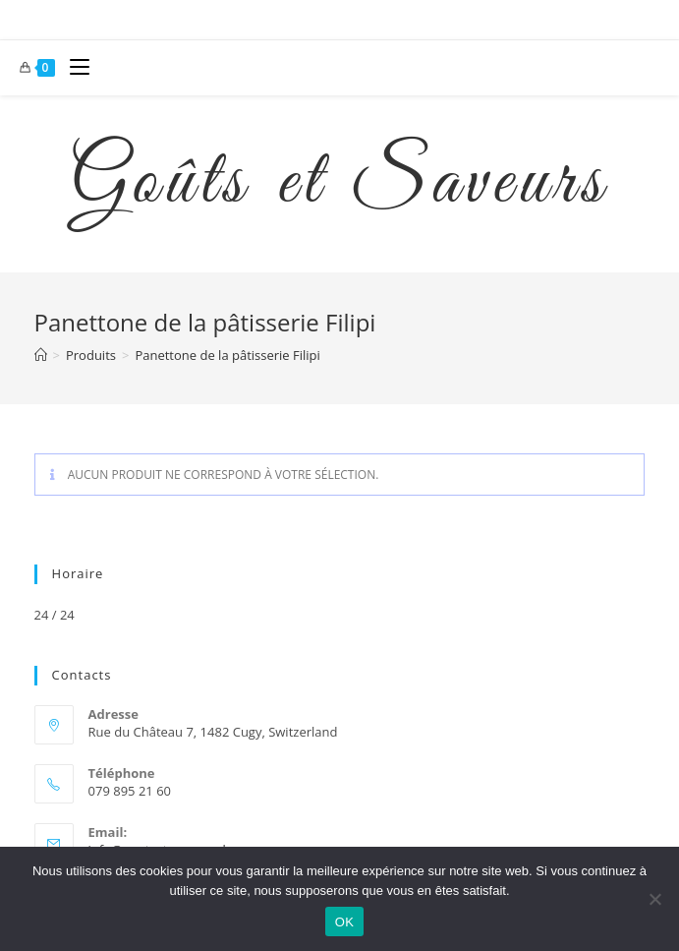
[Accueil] (40, 355)
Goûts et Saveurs (340, 184)
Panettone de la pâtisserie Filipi (227, 355)
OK (344, 922)
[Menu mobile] (72, 67)
